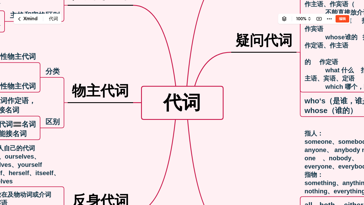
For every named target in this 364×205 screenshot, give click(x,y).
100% (301, 19)
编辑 (342, 18)
